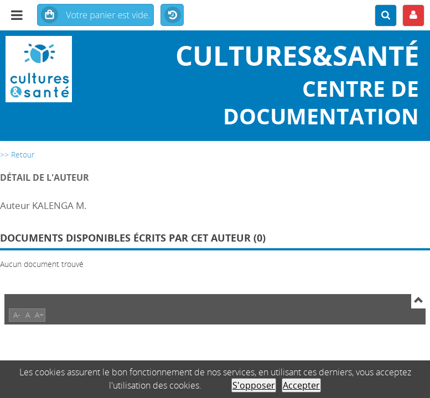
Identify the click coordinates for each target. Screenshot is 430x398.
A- (16, 315)
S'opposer (253, 385)
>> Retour (17, 154)
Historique (172, 15)
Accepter (301, 385)
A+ (39, 315)
